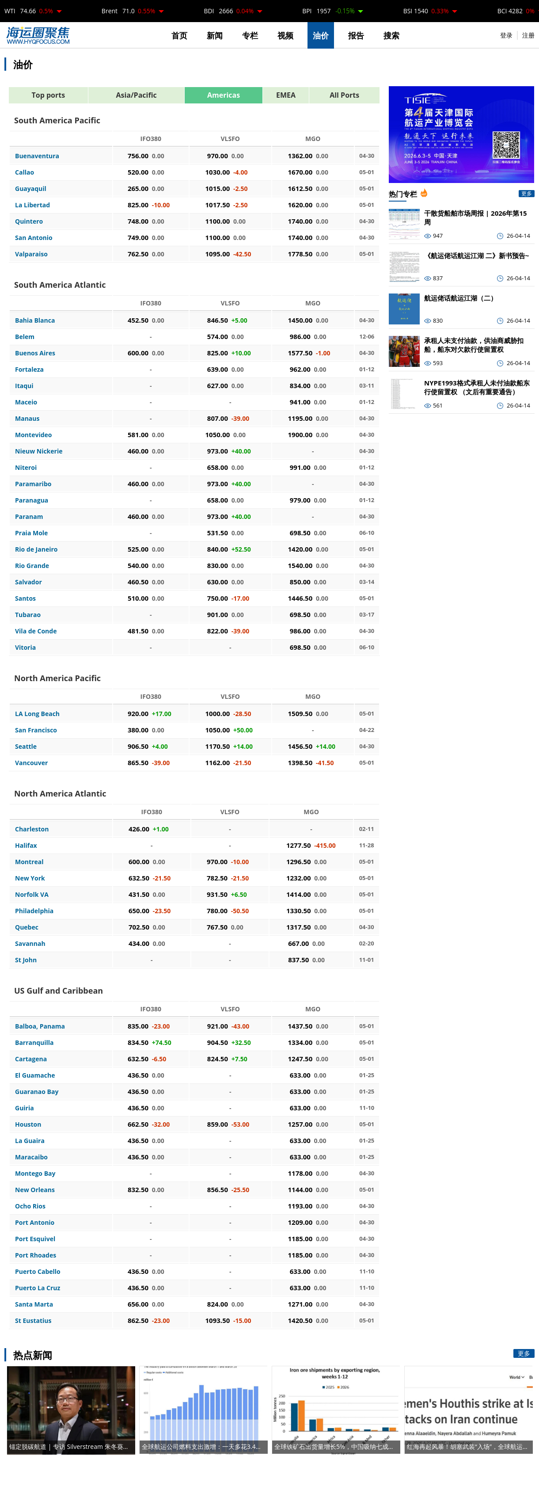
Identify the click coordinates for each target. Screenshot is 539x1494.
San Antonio (34, 237)
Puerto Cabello (38, 1271)
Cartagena (31, 1059)
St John (26, 960)
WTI (28, 11)
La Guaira (30, 1140)
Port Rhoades (35, 1255)
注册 (528, 35)
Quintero (29, 221)
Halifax (26, 845)
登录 (506, 35)
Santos (25, 598)
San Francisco (36, 730)
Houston (28, 1124)
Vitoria (25, 647)
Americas (223, 95)
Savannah (30, 943)
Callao (24, 172)
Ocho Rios (30, 1206)
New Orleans (35, 1189)
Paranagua (31, 500)
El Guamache (35, 1075)
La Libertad (32, 205)
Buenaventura (37, 156)
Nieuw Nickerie (38, 451)
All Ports (344, 95)
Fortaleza (29, 369)
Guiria (24, 1108)
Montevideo (33, 435)
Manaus (27, 418)
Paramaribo (33, 484)
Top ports (48, 95)
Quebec (26, 927)
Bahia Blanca (35, 320)
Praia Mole (31, 533)
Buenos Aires (35, 353)
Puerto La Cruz (37, 1288)
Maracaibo (31, 1157)
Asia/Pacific (136, 95)
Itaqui (24, 385)
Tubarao (28, 614)
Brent (128, 11)
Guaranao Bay (36, 1091)
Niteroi (26, 467)
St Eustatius (33, 1320)
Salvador (28, 582)
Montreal (29, 862)
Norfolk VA (32, 894)
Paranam (29, 516)
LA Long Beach (37, 713)
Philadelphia (34, 911)
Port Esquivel (35, 1239)
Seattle (26, 746)
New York (30, 878)
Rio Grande (32, 565)
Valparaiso (31, 254)
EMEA (286, 95)
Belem (24, 336)
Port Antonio (34, 1222)
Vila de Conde (36, 631)
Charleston (32, 829)
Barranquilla (34, 1042)
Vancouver (31, 762)
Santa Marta (34, 1304)
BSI (426, 11)
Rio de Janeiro (36, 549)
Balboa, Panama (40, 1026)
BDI (229, 11)
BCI (516, 11)
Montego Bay (35, 1173)
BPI (328, 11)
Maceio (26, 402)
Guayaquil (30, 188)
